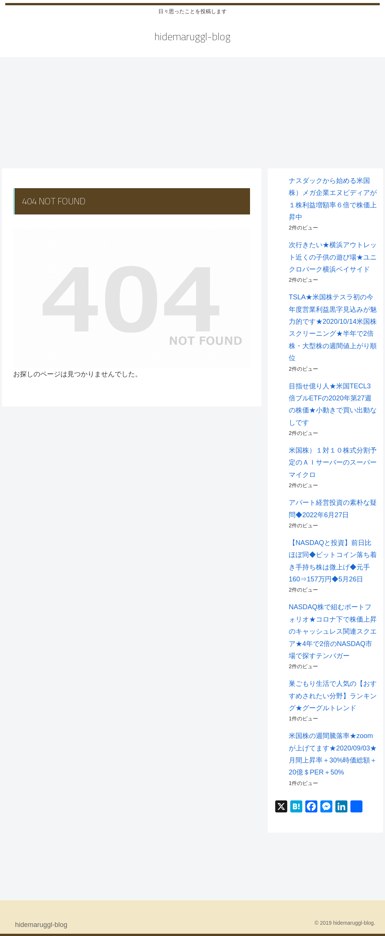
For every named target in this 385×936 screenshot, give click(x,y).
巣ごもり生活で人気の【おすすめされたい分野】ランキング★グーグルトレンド (333, 696)
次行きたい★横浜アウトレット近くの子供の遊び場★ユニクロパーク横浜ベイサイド (333, 257)
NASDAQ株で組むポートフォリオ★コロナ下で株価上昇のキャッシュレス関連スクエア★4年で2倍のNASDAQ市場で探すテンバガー (333, 631)
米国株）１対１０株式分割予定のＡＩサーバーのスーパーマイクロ (333, 463)
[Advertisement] (192, 112)
